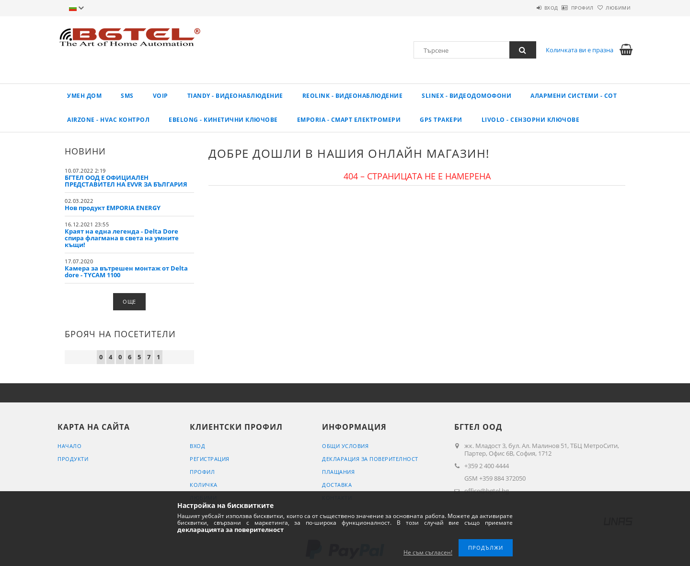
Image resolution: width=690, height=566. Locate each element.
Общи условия (345, 445)
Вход (524, 7)
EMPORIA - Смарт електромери (349, 120)
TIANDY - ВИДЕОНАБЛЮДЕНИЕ (235, 96)
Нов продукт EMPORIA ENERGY (113, 207)
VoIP (160, 96)
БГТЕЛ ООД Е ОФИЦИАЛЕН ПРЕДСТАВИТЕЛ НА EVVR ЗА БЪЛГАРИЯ (126, 181)
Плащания (338, 471)
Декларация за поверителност (370, 458)
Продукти (73, 458)
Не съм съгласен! (427, 552)
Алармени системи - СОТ (573, 96)
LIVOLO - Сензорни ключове (531, 120)
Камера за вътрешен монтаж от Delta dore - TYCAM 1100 (126, 271)
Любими (612, 7)
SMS (127, 96)
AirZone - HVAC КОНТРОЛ (108, 120)
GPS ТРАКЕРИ (441, 120)
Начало (69, 445)
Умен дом (84, 96)
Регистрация (210, 458)
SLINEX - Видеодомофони (466, 96)
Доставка (337, 484)
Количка (204, 484)
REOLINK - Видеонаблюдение (352, 96)
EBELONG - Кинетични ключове (223, 120)
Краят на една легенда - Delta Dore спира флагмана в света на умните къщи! (122, 238)
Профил (566, 7)
